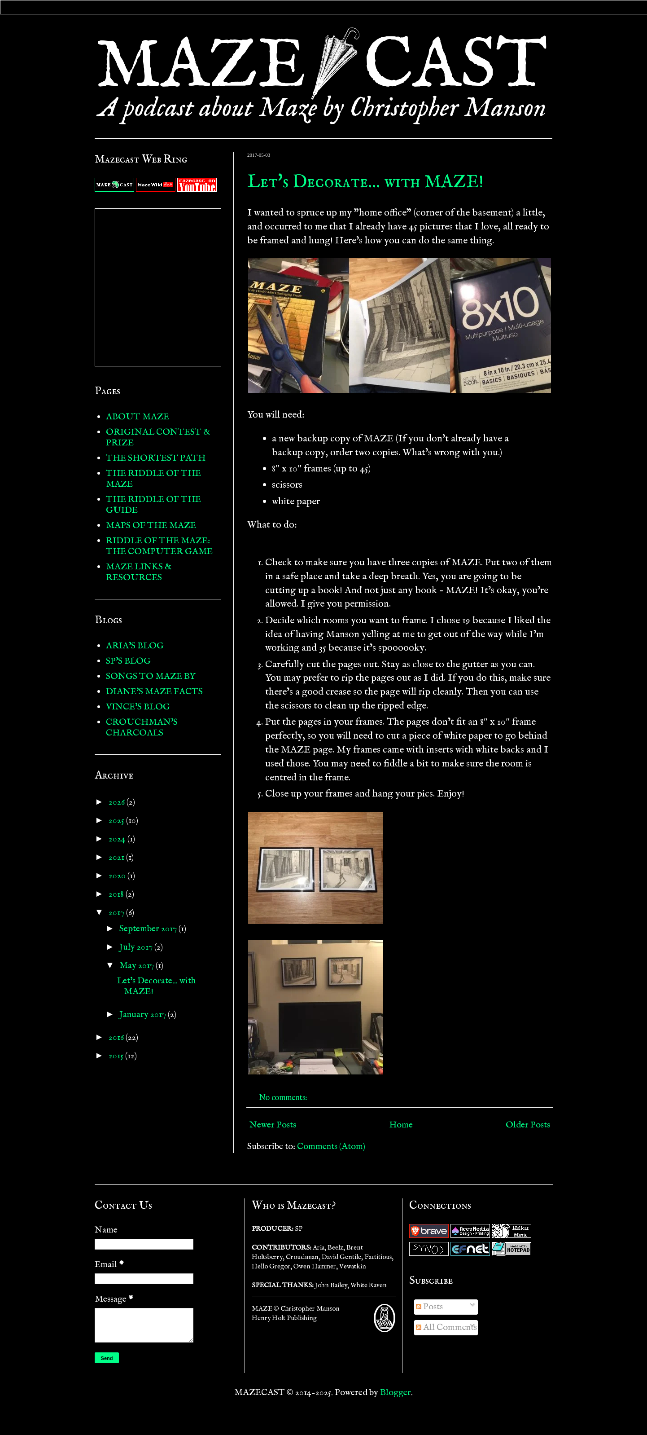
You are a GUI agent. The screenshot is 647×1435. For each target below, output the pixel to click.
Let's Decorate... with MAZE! (365, 182)
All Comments (446, 1327)
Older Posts (528, 1125)
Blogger (395, 1392)
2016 (117, 1037)
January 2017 (143, 1014)
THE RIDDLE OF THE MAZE (153, 479)
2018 (117, 894)
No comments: (284, 1098)
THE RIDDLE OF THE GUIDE (153, 505)
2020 (118, 875)
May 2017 (137, 965)
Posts (429, 1306)
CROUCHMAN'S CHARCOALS (142, 728)
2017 (117, 912)
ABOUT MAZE (137, 417)
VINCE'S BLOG (138, 707)
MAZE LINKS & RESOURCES (138, 572)
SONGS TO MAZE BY (151, 676)
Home (401, 1125)
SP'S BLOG (128, 661)
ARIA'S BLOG (135, 645)
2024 (118, 839)
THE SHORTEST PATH (155, 458)
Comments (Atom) (331, 1146)
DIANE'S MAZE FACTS (154, 691)
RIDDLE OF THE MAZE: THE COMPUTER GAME (159, 546)
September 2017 (149, 928)
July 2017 (136, 947)
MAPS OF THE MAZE (151, 525)
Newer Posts (272, 1125)
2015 (117, 1055)
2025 (117, 820)
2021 (117, 857)
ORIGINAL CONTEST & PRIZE (158, 438)
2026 (118, 802)
